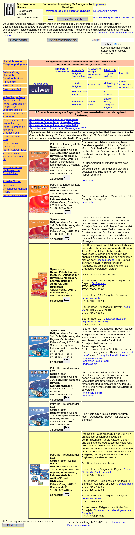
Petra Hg (55, 368)
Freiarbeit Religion (77, 85)
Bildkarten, (100, 510)
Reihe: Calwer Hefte (14, 149)
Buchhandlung (26, 4)
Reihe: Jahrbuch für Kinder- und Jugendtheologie (14, 106)
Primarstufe (9, 81)
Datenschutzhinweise (105, 10)
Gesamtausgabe (105, 259)
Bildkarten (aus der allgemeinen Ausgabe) (104, 320)
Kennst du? (94, 84)
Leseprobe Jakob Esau (95, 360)
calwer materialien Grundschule (126, 84)
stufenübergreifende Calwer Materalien (14, 99)
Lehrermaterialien (92, 298)
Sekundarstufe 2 (12, 89)
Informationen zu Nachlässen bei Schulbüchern (12, 170)
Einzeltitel (124, 73)
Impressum (99, 4)
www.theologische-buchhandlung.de (68, 10)
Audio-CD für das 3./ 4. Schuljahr (106, 470)
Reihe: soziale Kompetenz (11, 145)
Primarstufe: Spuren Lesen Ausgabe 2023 (53, 125)
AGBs (7, 191)
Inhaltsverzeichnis (92, 358)
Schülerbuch (99, 283)
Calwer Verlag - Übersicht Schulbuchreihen (13, 75)
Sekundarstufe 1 (12, 85)
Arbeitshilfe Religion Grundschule (79, 73)
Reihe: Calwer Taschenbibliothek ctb (13, 156)
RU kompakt (108, 93)
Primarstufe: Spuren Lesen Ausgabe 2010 (53, 119)
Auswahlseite (40, 83)
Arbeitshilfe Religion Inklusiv (110, 73)
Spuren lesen (92, 103)
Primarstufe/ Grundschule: (62, 70)
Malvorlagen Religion (111, 85)
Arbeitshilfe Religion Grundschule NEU (95, 73)
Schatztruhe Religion (78, 103)
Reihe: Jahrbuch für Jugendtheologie (14, 122)
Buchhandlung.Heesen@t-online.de (113, 17)
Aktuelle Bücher (12, 181)
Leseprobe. (88, 202)
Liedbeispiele (89, 363)
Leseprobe (88, 180)
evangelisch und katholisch (113, 355)
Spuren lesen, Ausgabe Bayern (109, 103)
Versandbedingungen (15, 188)
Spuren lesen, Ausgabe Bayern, (57, 112)
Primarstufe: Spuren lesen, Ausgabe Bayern (54, 122)
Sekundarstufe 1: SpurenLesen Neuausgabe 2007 (57, 128)
